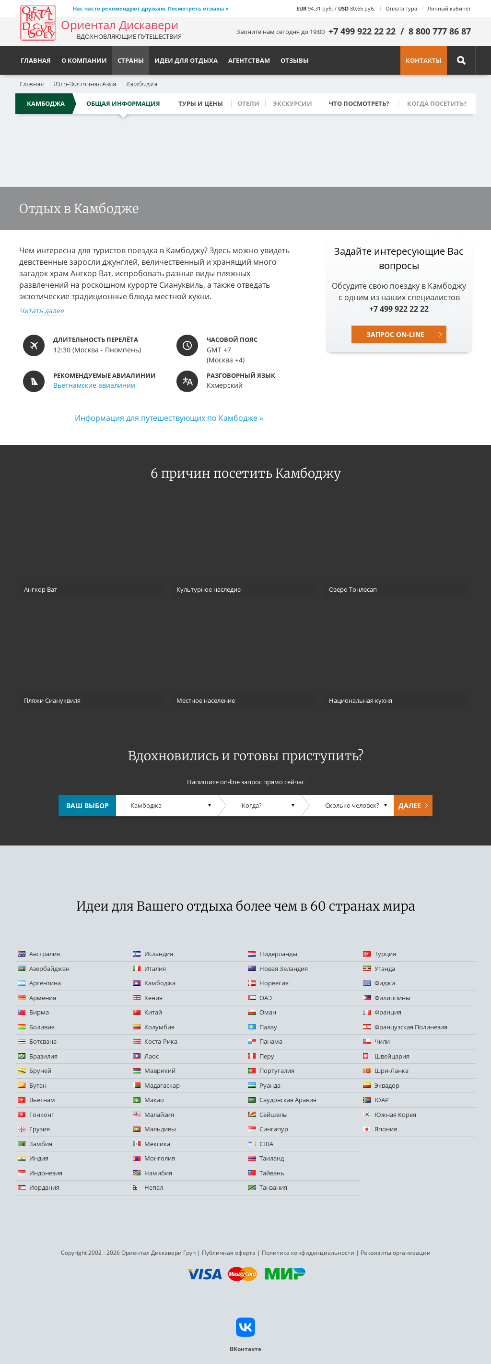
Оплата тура (401, 8)
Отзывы (295, 60)
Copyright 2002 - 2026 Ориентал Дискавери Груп (128, 1253)
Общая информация (123, 103)
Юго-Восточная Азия (84, 83)
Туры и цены (200, 103)
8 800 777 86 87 (440, 31)
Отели (248, 103)
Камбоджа (141, 83)
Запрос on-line (395, 334)
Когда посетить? (437, 103)
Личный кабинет (449, 8)
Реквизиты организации (396, 1253)
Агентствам (249, 60)
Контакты (424, 60)
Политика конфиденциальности (308, 1253)
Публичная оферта (229, 1253)
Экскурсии (292, 103)
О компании (84, 60)
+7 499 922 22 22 (362, 31)
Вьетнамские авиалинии (94, 385)
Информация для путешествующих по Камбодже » (169, 418)
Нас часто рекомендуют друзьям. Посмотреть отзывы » (151, 8)
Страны (130, 60)
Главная (31, 83)
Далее (409, 805)
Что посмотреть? (359, 103)
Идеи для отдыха (186, 60)
